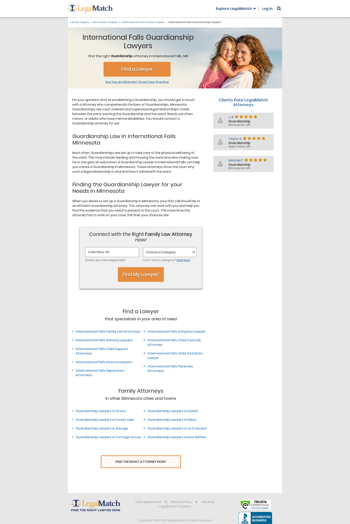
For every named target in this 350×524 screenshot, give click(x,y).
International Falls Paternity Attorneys (170, 368)
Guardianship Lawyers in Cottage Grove (108, 437)
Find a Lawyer (137, 69)
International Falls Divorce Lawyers (104, 362)
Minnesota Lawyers (105, 22)
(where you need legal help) (105, 260)
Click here (183, 260)
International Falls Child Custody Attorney (174, 342)
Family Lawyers (79, 22)
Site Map (208, 493)
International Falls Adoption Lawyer (176, 331)
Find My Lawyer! (141, 274)
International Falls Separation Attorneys (100, 372)
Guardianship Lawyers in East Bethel (177, 437)
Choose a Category (160, 252)
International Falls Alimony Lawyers (104, 340)
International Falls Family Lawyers (142, 22)
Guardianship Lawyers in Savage (102, 428)
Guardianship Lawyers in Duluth (173, 411)
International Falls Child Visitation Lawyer (175, 355)
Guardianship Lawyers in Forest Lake (105, 419)
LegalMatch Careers (175, 498)
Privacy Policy (181, 493)
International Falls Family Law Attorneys (108, 331)
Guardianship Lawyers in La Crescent (177, 428)
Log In (267, 8)
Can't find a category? (166, 260)
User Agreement (148, 493)
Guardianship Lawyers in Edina (172, 419)
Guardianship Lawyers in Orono (101, 411)
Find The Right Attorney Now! (140, 461)
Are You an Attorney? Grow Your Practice (137, 82)
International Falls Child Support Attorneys (102, 351)
